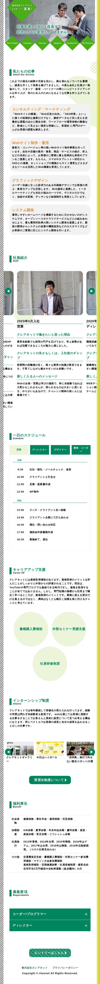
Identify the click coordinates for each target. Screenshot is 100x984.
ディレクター (39, 450)
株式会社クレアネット (35, 967)
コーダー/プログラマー (50, 914)
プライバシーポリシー (65, 967)
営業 (19, 450)
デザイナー (60, 450)
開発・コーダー (81, 450)
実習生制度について (49, 780)
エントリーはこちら (49, 953)
